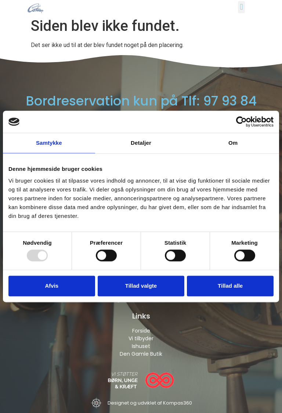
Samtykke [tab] (49, 143)
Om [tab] (233, 143)
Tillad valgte (141, 286)
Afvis (51, 286)
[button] (241, 7)
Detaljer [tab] (141, 143)
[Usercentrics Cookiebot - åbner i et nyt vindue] (241, 121)
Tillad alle (230, 286)
